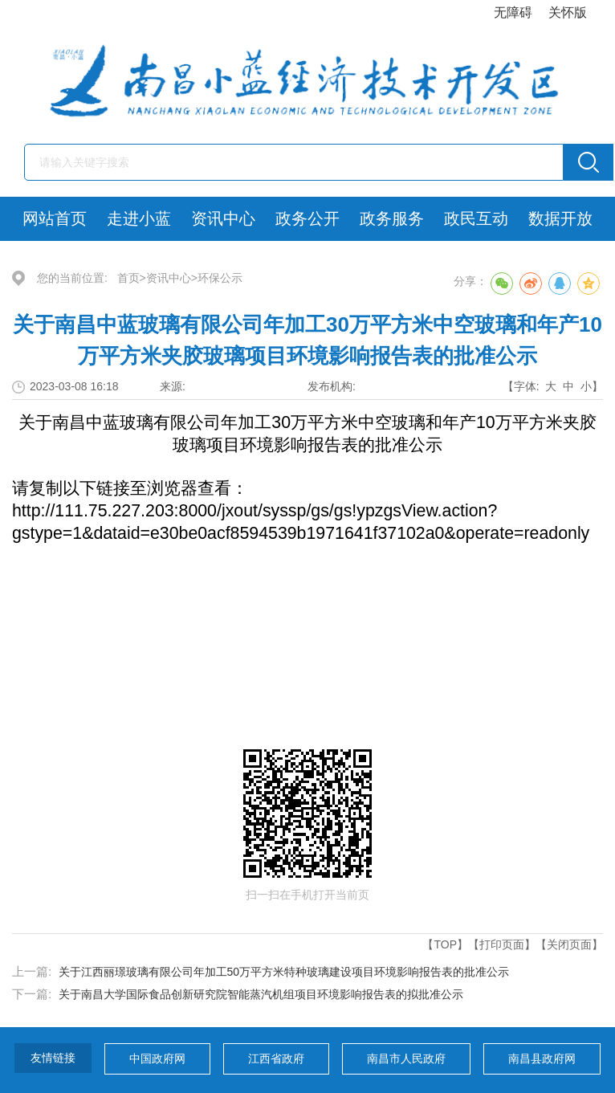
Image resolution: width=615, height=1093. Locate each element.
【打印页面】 (502, 944)
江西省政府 (276, 1058)
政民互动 (476, 218)
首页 (128, 277)
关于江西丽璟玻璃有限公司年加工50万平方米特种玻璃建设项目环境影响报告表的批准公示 (284, 971)
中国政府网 (157, 1058)
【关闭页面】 (569, 944)
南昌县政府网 (542, 1058)
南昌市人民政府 (406, 1058)
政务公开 (307, 218)
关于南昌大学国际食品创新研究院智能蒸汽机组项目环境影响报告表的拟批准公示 (261, 994)
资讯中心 (223, 218)
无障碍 (513, 12)
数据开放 (560, 218)
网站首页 (54, 218)
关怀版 (567, 12)
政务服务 (392, 218)
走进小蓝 (139, 218)
